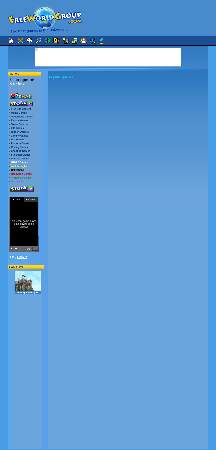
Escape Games (19, 120)
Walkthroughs (19, 166)
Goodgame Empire (28, 282)
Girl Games (17, 181)
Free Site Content (21, 109)
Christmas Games (21, 177)
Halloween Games (21, 173)
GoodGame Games (22, 116)
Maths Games (19, 112)
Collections (17, 170)
